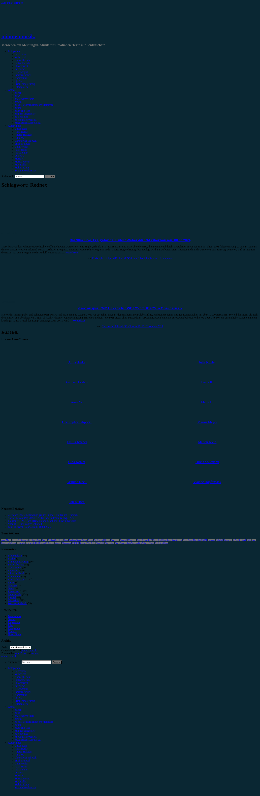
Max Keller (21, 164)
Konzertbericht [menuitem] (23, 677)
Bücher (12, 558)
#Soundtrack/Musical (26, 119)
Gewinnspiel (21, 72)
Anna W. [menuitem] (19, 754)
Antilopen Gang (35, 540)
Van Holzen (109, 543)
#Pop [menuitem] (17, 712)
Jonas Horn (21, 149)
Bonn (78, 540)
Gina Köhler (21, 146)
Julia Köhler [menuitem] (21, 769)
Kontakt (12, 631)
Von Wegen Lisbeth (123, 543)
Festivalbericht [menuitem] (22, 679)
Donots (107, 540)
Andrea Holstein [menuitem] (23, 751)
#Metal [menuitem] (18, 718)
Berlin (44, 540)
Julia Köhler (21, 152)
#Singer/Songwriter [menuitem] (25, 730)
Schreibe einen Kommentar (157, 258)
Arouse (35, 653)
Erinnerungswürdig (25, 83)
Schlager (83, 543)
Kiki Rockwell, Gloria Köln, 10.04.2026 (29, 526)
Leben (11, 582)
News (11, 588)
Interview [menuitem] (20, 685)
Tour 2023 (100, 543)
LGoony (12, 543)
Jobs (10, 625)
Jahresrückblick (23, 75)
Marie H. (19, 158)
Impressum (14, 622)
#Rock (18, 92)
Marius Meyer (22, 161)
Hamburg (211, 540)
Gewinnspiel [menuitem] (21, 688)
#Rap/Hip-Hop (22, 110)
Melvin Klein (22, 167)
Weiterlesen (71, 252)
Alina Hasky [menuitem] (21, 748)
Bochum (72, 540)
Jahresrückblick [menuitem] (23, 691)
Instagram (228, 540)
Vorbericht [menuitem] (20, 674)
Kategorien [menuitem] (14, 668)
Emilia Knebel (22, 143)
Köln (249, 540)
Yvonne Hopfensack (25, 170)
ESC (150, 540)
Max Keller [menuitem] (21, 781)
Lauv (254, 540)
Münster (58, 543)
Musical (42, 543)
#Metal (18, 101)
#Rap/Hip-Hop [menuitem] (22, 727)
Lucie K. (19, 155)
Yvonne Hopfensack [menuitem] (25, 787)
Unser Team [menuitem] (21, 745)
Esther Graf (157, 540)
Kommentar (21, 78)
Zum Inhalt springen (12, 2)
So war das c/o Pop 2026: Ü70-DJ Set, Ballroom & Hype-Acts (41, 518)
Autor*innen (14, 125)
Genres (11, 89)
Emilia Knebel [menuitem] (22, 760)
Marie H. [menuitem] (19, 775)
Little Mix (21, 543)
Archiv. (5, 647)
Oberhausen (66, 543)
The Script (91, 543)
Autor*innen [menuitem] (14, 742)
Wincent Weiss (148, 543)
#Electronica (21, 116)
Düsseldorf (132, 540)
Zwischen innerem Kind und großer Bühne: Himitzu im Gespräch (43, 515)
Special (18, 81)
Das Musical (99, 540)
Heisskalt (219, 540)
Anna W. (19, 137)
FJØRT (204, 540)
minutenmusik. (18, 36)
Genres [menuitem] (11, 706)
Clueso (90, 540)
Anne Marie (6, 540)
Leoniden (5, 543)
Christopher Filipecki (26, 140)
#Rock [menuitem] (18, 709)
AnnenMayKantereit (20, 540)
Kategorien (14, 51)
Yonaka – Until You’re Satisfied (25, 523)
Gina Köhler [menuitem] (21, 763)
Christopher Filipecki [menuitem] (26, 757)
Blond (66, 540)
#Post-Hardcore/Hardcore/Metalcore (34, 104)
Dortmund (115, 540)
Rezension (20, 54)
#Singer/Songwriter (25, 113)
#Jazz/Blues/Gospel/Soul (28, 122)
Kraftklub (242, 540)
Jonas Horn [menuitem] (21, 766)
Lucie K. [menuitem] (19, 772)
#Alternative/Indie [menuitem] (24, 715)
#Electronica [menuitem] (21, 733)
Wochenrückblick (17, 603)
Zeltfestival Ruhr (161, 543)
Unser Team (21, 128)
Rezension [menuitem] (20, 671)
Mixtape (12, 585)
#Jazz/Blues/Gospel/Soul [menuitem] (28, 739)
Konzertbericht (23, 60)
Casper (84, 540)
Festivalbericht (22, 63)
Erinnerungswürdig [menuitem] (25, 700)
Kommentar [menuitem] (21, 694)
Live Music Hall (32, 543)
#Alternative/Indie (24, 98)
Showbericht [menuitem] (21, 682)
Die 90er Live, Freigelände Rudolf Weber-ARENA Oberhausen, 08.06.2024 (130, 240)
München (50, 543)
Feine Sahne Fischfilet (192, 540)
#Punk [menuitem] (18, 724)
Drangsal (123, 540)
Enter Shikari (142, 540)
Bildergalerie (21, 86)
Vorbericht (20, 57)
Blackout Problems (55, 540)
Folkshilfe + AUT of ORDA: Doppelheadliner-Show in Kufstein (42, 520)
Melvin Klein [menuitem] (22, 784)
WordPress (20, 653)
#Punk (18, 107)
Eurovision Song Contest (172, 540)
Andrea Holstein (23, 134)
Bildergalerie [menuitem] (21, 703)
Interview (20, 69)
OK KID (75, 543)
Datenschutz (14, 616)
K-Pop (235, 540)
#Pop (17, 95)
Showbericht (21, 66)
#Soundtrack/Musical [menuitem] (26, 736)
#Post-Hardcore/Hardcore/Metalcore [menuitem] (34, 721)
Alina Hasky (21, 131)
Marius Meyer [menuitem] (22, 778)
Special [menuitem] (18, 697)
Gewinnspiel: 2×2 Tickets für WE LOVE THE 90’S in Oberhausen (130, 308)
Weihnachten (136, 543)
